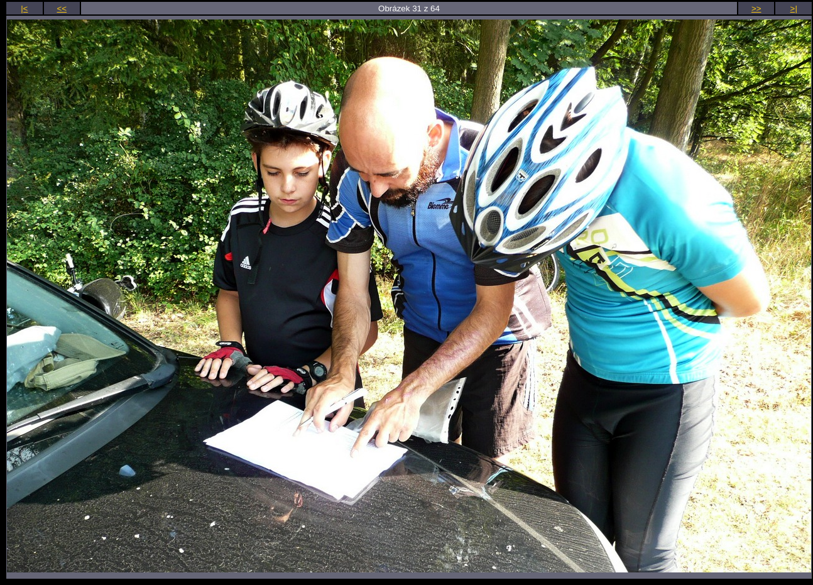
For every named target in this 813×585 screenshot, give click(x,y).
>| (793, 8)
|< (24, 8)
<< (62, 8)
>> (756, 8)
